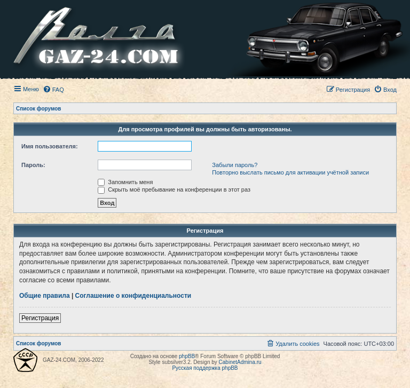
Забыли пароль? (234, 165)
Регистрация (40, 318)
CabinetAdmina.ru (240, 362)
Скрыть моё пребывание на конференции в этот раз (174, 189)
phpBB (187, 356)
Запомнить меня (125, 182)
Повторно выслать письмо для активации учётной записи (290, 172)
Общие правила (44, 295)
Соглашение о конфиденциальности (133, 295)
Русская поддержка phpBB (205, 368)
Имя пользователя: (49, 146)
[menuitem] (53, 89)
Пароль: (33, 165)
